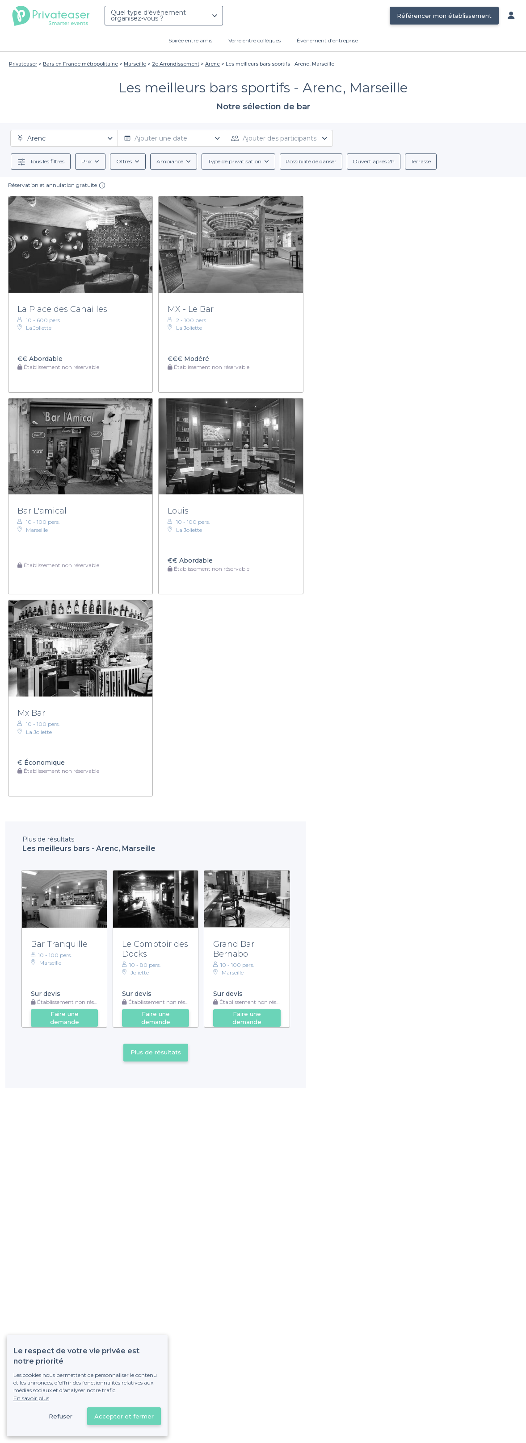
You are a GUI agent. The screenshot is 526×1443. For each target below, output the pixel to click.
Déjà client (204, 1402)
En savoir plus (31, 1398)
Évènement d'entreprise (327, 40)
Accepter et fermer (124, 1416)
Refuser (60, 1416)
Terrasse (421, 161)
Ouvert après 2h (374, 161)
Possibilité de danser (311, 161)
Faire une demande (64, 1018)
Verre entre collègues (254, 40)
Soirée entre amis (190, 40)
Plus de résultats (155, 1052)
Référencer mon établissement (444, 15)
